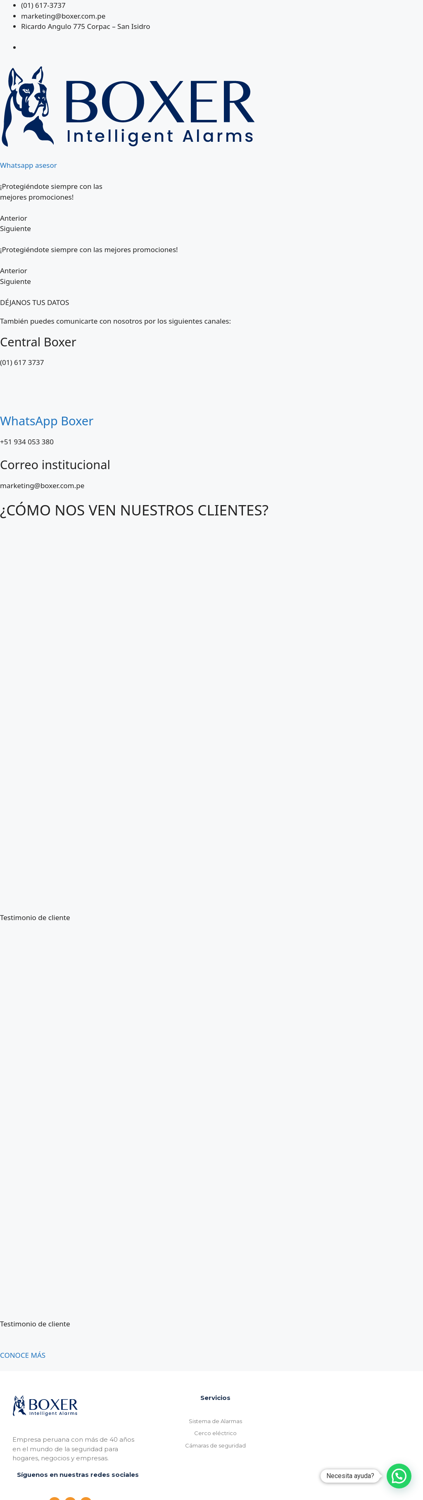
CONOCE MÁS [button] (22, 1355)
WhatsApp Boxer (46, 421)
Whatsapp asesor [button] (28, 165)
